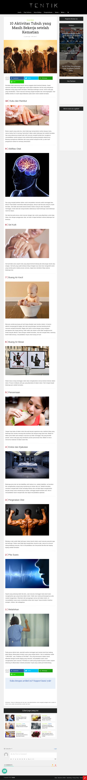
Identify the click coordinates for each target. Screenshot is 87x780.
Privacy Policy (75, 777)
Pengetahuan (48, 12)
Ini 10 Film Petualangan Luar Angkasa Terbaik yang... (71, 68)
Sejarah (50, 723)
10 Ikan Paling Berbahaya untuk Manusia (71, 52)
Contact (81, 777)
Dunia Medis (30, 20)
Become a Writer (62, 777)
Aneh (19, 12)
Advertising (69, 777)
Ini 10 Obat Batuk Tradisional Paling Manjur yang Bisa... (46, 718)
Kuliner (49, 732)
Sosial (23, 723)
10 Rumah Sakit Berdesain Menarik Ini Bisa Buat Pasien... (21, 735)
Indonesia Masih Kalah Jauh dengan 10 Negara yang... (71, 35)
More (62, 12)
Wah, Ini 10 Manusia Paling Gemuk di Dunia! (22, 725)
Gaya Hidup (37, 12)
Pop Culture (27, 12)
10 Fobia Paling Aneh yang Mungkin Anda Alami (21, 718)
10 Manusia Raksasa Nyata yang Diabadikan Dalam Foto (47, 726)
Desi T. (35, 36)
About (56, 777)
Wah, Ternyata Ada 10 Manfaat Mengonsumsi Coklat (47, 735)
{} (30, 759)
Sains (56, 12)
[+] (33, 759)
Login (55, 748)
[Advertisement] (18, 695)
